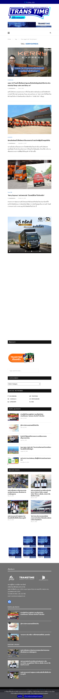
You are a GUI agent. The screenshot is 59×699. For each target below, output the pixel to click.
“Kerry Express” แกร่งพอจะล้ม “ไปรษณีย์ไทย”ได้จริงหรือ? (27, 198)
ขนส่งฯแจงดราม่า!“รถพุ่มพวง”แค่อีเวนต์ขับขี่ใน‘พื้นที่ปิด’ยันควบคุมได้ (17, 520)
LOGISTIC (10, 137)
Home (9, 39)
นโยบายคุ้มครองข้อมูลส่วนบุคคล (33, 696)
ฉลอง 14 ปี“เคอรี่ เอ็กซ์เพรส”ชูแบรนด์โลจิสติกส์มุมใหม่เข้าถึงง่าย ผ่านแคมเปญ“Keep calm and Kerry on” (29, 84)
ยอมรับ (20, 696)
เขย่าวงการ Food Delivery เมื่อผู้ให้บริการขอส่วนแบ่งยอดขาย (35, 462)
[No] (57, 694)
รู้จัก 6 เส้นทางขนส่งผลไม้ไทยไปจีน (29, 428)
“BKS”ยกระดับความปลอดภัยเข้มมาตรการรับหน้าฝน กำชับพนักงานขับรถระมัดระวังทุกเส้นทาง (41, 521)
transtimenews (12, 88)
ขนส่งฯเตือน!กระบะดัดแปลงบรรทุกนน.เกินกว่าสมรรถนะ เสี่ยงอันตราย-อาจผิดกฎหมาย (17, 495)
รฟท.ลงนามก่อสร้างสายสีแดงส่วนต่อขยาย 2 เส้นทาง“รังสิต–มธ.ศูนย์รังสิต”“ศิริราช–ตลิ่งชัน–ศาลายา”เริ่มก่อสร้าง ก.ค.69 (41, 496)
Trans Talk (10, 195)
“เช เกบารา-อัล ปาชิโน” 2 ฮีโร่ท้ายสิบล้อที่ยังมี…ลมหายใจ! (35, 638)
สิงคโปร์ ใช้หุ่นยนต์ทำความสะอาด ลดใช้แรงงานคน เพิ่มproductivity (33, 440)
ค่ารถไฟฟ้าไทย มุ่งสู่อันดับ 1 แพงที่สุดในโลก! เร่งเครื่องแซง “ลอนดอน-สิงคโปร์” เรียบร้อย (32, 418)
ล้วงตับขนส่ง (11, 80)
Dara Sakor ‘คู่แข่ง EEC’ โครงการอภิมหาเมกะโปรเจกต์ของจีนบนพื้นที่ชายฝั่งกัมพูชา (35, 451)
